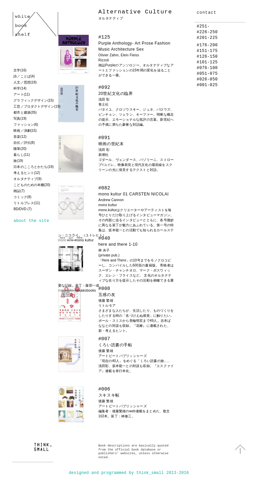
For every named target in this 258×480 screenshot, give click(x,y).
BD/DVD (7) (22, 209)
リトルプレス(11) (26, 203)
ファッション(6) (25, 124)
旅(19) (18, 161)
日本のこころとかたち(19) (33, 167)
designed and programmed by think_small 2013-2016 (129, 473)
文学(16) (19, 70)
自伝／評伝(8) (24, 142)
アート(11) (21, 94)
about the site (31, 221)
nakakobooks (85, 290)
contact (207, 12)
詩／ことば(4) (24, 76)
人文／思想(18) (25, 82)
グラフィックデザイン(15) (33, 100)
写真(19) (19, 118)
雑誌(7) (19, 191)
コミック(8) (22, 197)
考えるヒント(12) (26, 173)
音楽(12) (19, 136)
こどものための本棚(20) (31, 185)
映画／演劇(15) (25, 130)
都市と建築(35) (25, 112)
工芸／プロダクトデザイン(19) (36, 106)
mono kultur (84, 240)
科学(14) (19, 88)
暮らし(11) (21, 155)
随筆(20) (19, 149)
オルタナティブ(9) (27, 179)
